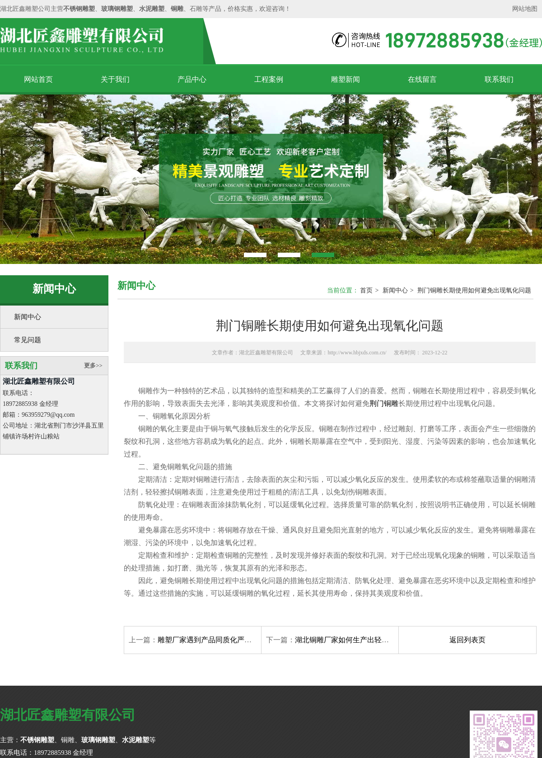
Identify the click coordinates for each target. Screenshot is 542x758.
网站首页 (38, 79)
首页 (366, 290)
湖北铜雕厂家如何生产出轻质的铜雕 (353, 640)
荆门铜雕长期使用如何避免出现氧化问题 (474, 290)
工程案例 (268, 79)
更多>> (93, 365)
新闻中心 (27, 316)
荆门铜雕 (383, 403)
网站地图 (524, 8)
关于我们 (115, 79)
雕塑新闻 (345, 79)
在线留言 (422, 79)
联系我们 (499, 79)
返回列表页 (467, 640)
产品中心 (192, 79)
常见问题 (27, 340)
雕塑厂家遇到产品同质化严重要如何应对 (223, 640)
